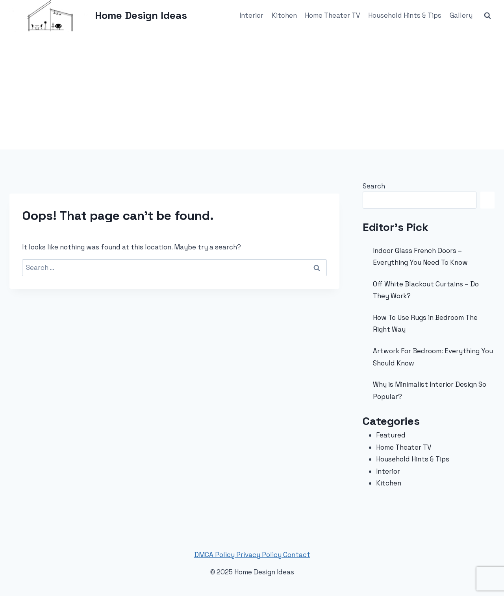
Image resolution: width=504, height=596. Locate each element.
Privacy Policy (259, 554)
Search (374, 186)
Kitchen (284, 15)
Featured (391, 435)
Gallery (461, 15)
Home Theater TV (332, 15)
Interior (251, 15)
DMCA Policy (215, 554)
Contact (296, 554)
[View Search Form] (487, 16)
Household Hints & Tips (404, 15)
